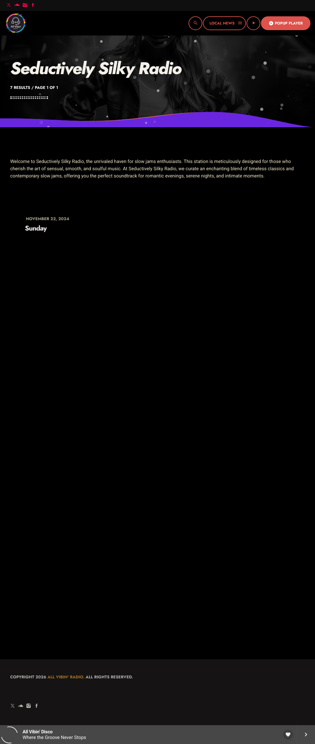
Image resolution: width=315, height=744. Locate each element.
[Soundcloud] (16, 5)
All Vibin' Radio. (65, 677)
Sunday (36, 229)
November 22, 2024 (47, 219)
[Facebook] (32, 5)
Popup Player (286, 23)
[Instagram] (24, 5)
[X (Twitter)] (8, 5)
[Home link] (16, 23)
